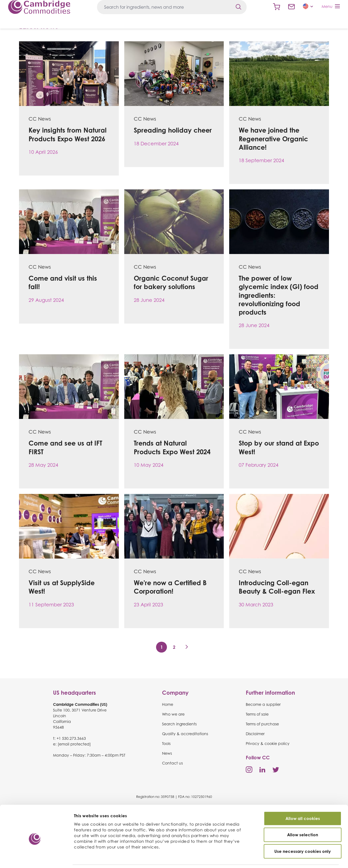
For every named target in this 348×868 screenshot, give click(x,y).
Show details (290, 857)
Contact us (291, 6)
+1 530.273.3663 (71, 738)
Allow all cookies (302, 800)
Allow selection (302, 816)
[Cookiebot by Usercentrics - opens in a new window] (35, 857)
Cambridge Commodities (39, 7)
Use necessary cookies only (302, 833)
